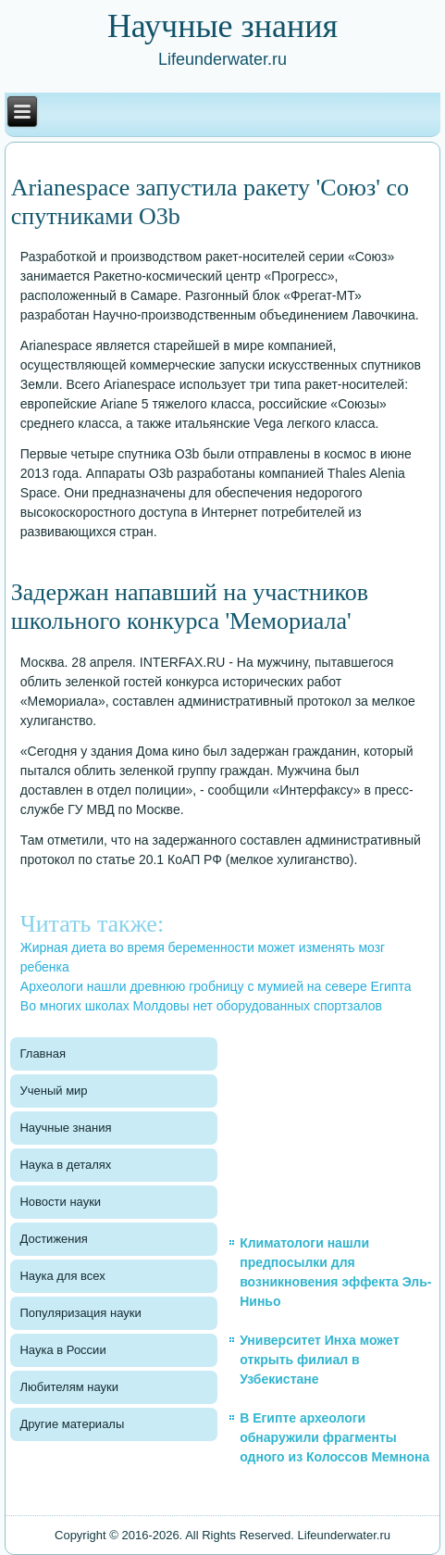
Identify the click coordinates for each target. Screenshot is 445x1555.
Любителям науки (68, 1387)
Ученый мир (53, 1090)
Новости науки (60, 1202)
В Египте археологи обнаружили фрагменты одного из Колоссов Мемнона (334, 1437)
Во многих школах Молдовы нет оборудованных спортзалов (201, 1005)
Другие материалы (71, 1424)
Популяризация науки (80, 1313)
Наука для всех (62, 1276)
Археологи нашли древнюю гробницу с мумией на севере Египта (216, 986)
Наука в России (62, 1350)
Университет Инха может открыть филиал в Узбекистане (319, 1359)
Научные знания (65, 1128)
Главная (42, 1053)
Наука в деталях (65, 1165)
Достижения (53, 1239)
